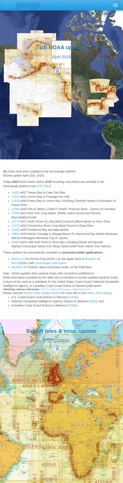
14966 (15, 242)
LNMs (73, 297)
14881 (15, 234)
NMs (93, 301)
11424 (15, 196)
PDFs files (43, 186)
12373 (15, 221)
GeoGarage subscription (51, 263)
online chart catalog (99, 293)
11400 (15, 192)
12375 (15, 225)
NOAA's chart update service (41, 293)
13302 (15, 229)
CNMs (73, 305)
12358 (15, 213)
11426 (15, 200)
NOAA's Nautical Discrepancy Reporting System (65, 289)
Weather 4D (19, 267)
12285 (15, 209)
